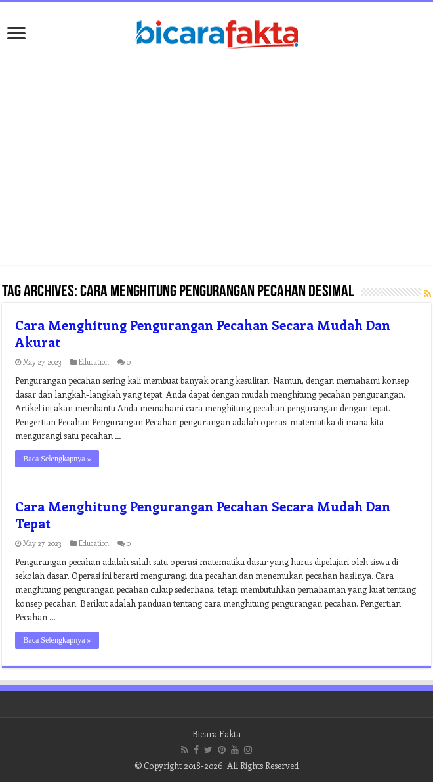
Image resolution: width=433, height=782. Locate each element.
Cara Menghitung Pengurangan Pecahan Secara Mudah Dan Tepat (202, 514)
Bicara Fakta (216, 733)
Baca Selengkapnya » (57, 458)
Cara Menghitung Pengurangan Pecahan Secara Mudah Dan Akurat (202, 332)
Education (94, 362)
